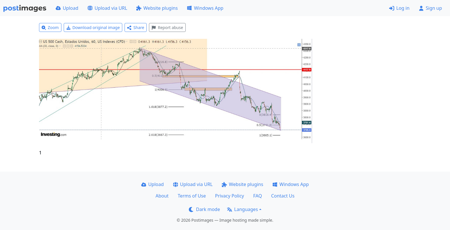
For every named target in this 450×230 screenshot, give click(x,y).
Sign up (430, 8)
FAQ (257, 196)
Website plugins (157, 8)
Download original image (93, 27)
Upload (67, 8)
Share (135, 27)
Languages (242, 209)
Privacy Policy (229, 196)
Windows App (205, 8)
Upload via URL (107, 8)
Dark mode (204, 209)
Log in (399, 8)
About (162, 196)
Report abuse (167, 27)
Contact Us (282, 196)
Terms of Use (192, 196)
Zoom (50, 27)
